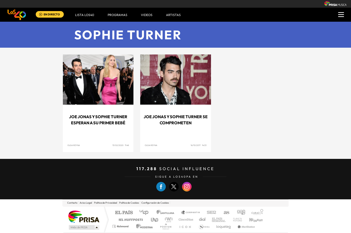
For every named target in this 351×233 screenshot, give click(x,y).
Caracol (256, 213)
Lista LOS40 (84, 15)
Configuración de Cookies (155, 202)
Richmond (121, 226)
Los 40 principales (145, 213)
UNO (155, 219)
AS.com (224, 213)
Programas (117, 15)
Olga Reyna (73, 145)
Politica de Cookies (129, 202)
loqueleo (224, 226)
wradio (168, 219)
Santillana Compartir (190, 213)
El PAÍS (124, 213)
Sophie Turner (128, 34)
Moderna (143, 226)
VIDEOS (146, 15)
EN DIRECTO (52, 14)
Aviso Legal (86, 202)
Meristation (245, 226)
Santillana (166, 213)
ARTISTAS (173, 15)
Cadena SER (210, 213)
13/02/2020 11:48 (120, 145)
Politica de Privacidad (105, 202)
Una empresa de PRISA (83, 216)
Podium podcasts (166, 226)
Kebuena (252, 219)
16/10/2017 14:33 (198, 145)
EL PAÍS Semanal (219, 219)
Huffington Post (130, 219)
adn (239, 213)
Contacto (72, 202)
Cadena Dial (202, 219)
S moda (203, 226)
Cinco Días (185, 219)
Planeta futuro (235, 219)
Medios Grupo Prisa (83, 227)
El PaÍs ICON (185, 226)
